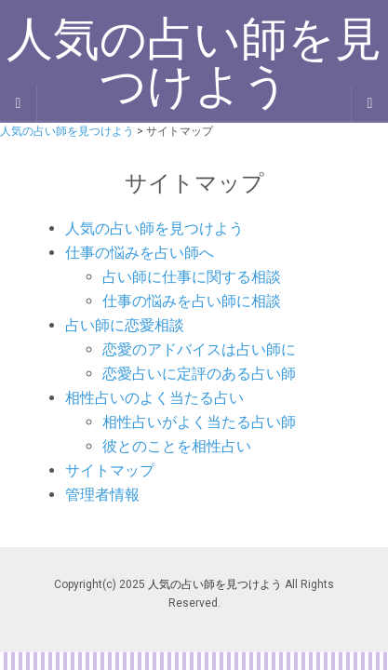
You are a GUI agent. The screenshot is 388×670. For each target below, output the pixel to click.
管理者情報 (102, 494)
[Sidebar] (18, 103)
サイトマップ (109, 470)
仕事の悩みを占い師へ (139, 252)
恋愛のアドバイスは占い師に (199, 349)
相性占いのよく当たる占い (154, 398)
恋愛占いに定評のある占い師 (199, 373)
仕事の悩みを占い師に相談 (191, 301)
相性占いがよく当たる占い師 (199, 422)
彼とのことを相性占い (176, 446)
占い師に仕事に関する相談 (191, 277)
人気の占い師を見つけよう (154, 228)
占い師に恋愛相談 (124, 325)
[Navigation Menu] (369, 103)
